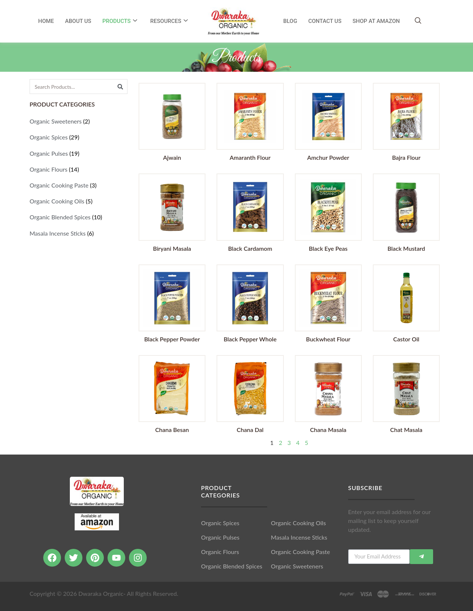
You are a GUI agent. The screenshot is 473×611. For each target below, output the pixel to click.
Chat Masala (406, 429)
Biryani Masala (172, 248)
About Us (78, 21)
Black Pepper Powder (172, 338)
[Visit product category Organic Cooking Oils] (78, 201)
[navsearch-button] (418, 21)
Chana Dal (250, 429)
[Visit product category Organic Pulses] (78, 153)
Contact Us (324, 21)
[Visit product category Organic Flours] (78, 169)
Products (119, 21)
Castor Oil (406, 338)
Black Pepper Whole (250, 338)
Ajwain (172, 157)
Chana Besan (172, 429)
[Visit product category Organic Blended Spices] (78, 216)
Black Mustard (406, 248)
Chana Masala (328, 429)
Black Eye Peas (328, 248)
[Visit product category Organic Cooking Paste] (78, 185)
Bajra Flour (406, 157)
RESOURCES (169, 21)
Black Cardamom (250, 248)
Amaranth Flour (250, 157)
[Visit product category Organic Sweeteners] (78, 121)
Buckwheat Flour (328, 338)
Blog (290, 21)
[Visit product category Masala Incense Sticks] (78, 233)
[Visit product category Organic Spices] (78, 137)
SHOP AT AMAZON (376, 21)
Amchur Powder (328, 157)
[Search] (120, 87)
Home (46, 21)
